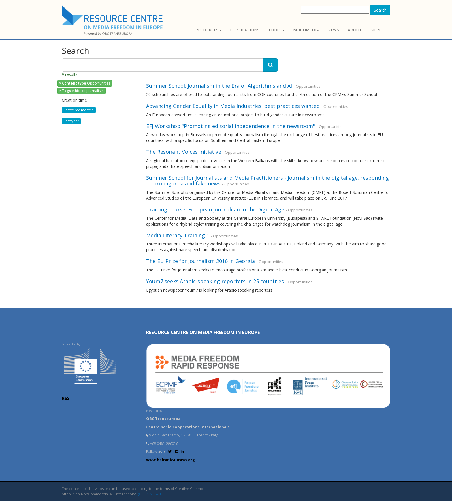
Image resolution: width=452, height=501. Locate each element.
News (333, 30)
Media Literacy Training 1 (177, 235)
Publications (244, 30)
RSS (66, 398)
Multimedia (306, 30)
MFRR (376, 30)
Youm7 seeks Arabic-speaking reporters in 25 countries (215, 281)
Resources (208, 30)
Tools (276, 30)
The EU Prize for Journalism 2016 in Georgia (200, 261)
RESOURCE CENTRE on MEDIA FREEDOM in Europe (203, 332)
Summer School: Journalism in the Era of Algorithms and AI (219, 85)
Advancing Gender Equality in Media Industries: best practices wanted (233, 105)
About (355, 30)
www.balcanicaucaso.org (170, 459)
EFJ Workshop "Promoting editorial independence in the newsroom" (230, 126)
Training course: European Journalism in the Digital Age (215, 209)
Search (380, 10)
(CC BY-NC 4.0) (149, 493)
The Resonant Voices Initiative (183, 151)
